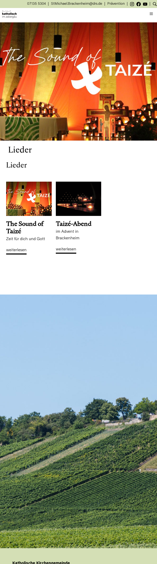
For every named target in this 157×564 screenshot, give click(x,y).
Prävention (116, 4)
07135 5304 (36, 4)
